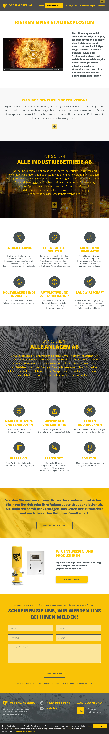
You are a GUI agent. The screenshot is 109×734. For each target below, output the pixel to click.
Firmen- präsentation (95, 711)
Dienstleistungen (87, 5)
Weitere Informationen (25, 731)
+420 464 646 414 (56, 702)
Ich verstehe (99, 726)
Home (41, 5)
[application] (33, 54)
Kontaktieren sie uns (54, 525)
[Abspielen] (4, 70)
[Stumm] (58, 70)
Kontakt (101, 5)
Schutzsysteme (71, 5)
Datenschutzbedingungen (80, 683)
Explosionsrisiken (54, 5)
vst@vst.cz (51, 708)
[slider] (31, 69)
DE (102, 1)
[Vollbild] (61, 70)
